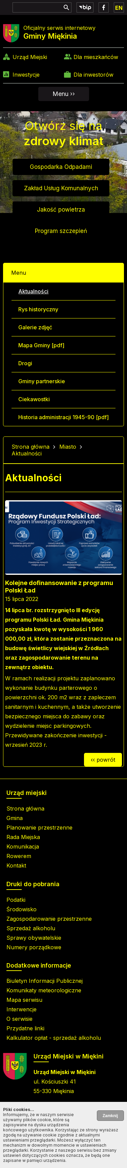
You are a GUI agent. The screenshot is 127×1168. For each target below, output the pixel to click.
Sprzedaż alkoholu (30, 928)
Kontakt (16, 865)
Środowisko (21, 909)
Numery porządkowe (33, 947)
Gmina (14, 818)
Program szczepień (61, 231)
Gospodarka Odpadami (61, 166)
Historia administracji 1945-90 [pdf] (63, 417)
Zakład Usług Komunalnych (61, 188)
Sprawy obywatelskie (33, 937)
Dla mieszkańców (95, 57)
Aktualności (33, 291)
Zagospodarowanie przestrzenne (49, 918)
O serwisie (19, 1018)
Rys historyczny (38, 309)
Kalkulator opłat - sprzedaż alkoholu (53, 1037)
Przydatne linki (25, 1028)
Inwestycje (26, 74)
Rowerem (18, 856)
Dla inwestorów (93, 74)
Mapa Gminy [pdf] (41, 345)
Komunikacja (22, 846)
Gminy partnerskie (41, 381)
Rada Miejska (23, 837)
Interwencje (21, 1009)
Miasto (67, 446)
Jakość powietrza (61, 209)
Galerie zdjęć (35, 327)
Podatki (15, 899)
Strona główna (30, 446)
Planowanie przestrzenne (39, 827)
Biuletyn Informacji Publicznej (44, 980)
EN (119, 7)
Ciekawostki (34, 399)
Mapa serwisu (24, 999)
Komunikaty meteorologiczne (43, 990)
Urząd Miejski (30, 57)
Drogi (25, 363)
